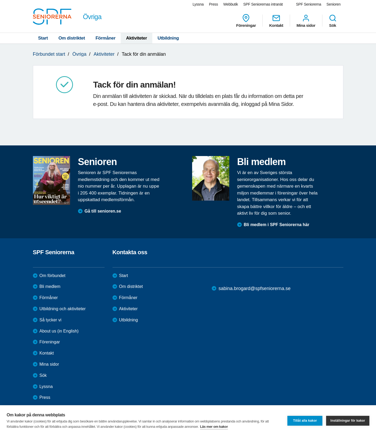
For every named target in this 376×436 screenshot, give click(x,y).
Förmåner (105, 38)
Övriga (79, 54)
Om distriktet (71, 38)
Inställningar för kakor (347, 420)
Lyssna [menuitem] (198, 4)
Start (43, 38)
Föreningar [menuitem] (246, 20)
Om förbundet (53, 275)
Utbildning (168, 38)
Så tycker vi (51, 320)
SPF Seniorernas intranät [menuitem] (263, 4)
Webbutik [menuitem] (230, 4)
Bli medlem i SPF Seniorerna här (276, 224)
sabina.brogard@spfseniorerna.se (254, 288)
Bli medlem (50, 286)
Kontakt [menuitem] (276, 20)
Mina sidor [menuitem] (305, 20)
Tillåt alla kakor (305, 420)
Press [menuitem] (213, 4)
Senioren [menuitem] (333, 4)
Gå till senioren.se (103, 211)
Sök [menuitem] (333, 20)
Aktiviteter (136, 38)
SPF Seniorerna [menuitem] (308, 4)
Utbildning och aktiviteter (63, 309)
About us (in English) (59, 331)
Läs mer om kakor (214, 427)
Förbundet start (49, 54)
